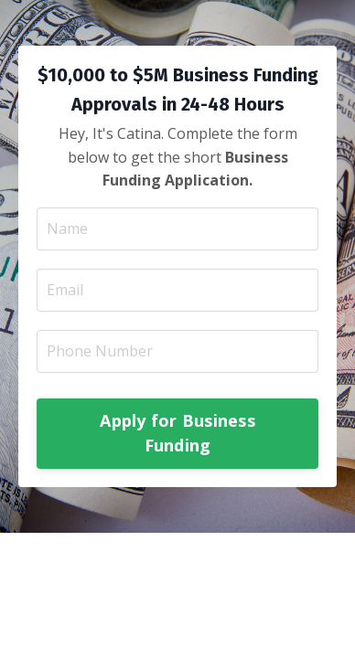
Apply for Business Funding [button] (177, 432)
